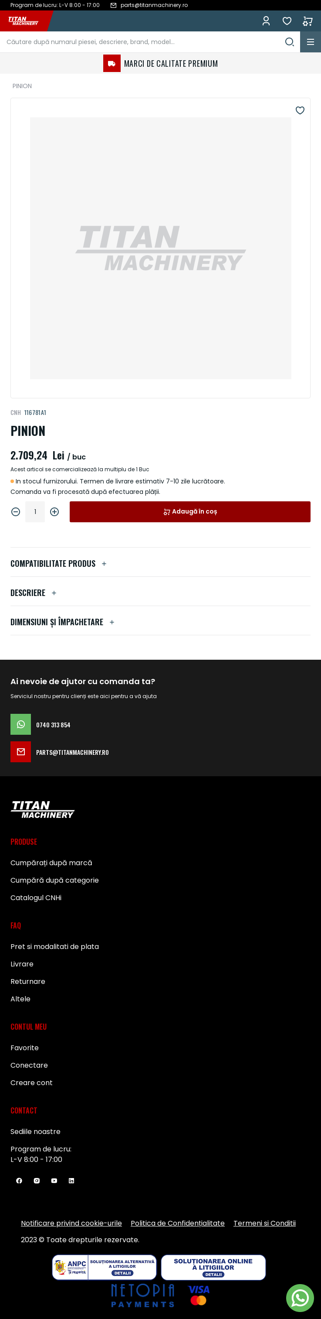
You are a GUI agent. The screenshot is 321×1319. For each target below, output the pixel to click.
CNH (15, 412)
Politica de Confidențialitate (178, 1223)
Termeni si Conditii (264, 1223)
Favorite (287, 21)
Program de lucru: (40, 1149)
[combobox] (150, 41)
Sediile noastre (35, 1132)
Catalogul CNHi (35, 898)
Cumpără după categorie (54, 880)
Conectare (29, 1065)
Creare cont (31, 1083)
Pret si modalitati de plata (54, 947)
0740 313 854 (40, 724)
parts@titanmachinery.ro (59, 751)
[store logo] (28, 20)
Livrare (22, 964)
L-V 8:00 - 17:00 (36, 1160)
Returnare (27, 981)
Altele (20, 999)
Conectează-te (266, 21)
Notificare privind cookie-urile (71, 1223)
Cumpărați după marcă (51, 863)
